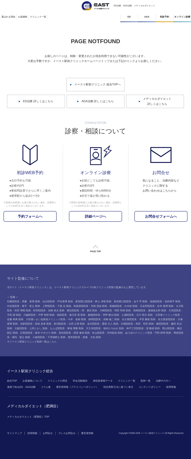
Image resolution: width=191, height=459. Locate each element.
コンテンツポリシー (149, 387)
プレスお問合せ (67, 433)
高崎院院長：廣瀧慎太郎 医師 (149, 310)
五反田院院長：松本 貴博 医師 (156, 306)
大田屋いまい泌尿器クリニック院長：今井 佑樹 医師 (56, 319)
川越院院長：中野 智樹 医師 (38, 314)
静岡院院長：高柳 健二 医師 (104, 319)
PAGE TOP (95, 251)
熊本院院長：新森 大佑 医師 (84, 337)
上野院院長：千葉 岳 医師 (56, 306)
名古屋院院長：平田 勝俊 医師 (138, 319)
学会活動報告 (80, 380)
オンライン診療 (182, 16)
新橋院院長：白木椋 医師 (123, 306)
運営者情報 (87, 433)
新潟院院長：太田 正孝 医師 (69, 323)
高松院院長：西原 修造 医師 (74, 332)
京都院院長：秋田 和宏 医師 (137, 323)
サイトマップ (14, 433)
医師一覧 (146, 380)
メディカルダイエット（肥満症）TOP (28, 416)
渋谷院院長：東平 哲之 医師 (23, 306)
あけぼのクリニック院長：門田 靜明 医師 (148, 332)
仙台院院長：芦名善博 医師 (57, 301)
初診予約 (164, 16)
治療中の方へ (163, 380)
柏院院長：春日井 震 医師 (71, 314)
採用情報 (171, 387)
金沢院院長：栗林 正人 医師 (102, 323)
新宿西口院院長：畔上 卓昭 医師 (93, 301)
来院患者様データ (103, 380)
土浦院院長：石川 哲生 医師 (137, 314)
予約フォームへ (30, 216)
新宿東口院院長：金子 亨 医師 (130, 301)
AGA (146, 16)
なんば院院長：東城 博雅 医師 (66, 328)
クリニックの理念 (57, 380)
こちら (53, 341)
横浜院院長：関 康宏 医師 (82, 310)
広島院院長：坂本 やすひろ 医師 (38, 332)
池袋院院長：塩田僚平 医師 (165, 301)
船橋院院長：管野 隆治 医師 (103, 314)
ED (129, 16)
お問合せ (48, 433)
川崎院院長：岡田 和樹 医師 (115, 310)
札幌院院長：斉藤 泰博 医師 (23, 301)
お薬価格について (32, 380)
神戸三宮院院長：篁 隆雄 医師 (143, 328)
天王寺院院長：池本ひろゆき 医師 (105, 328)
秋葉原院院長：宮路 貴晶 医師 (90, 306)
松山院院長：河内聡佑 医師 (107, 332)
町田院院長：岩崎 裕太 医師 (48, 310)
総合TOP (12, 380)
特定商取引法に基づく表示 (118, 387)
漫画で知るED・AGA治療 (21, 387)
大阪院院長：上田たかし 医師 (31, 328)
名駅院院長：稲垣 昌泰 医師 (35, 323)
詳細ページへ (95, 216)
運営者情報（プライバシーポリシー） (77, 387)
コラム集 (46, 387)
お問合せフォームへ (161, 216)
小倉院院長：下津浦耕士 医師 (49, 337)
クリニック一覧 (126, 380)
